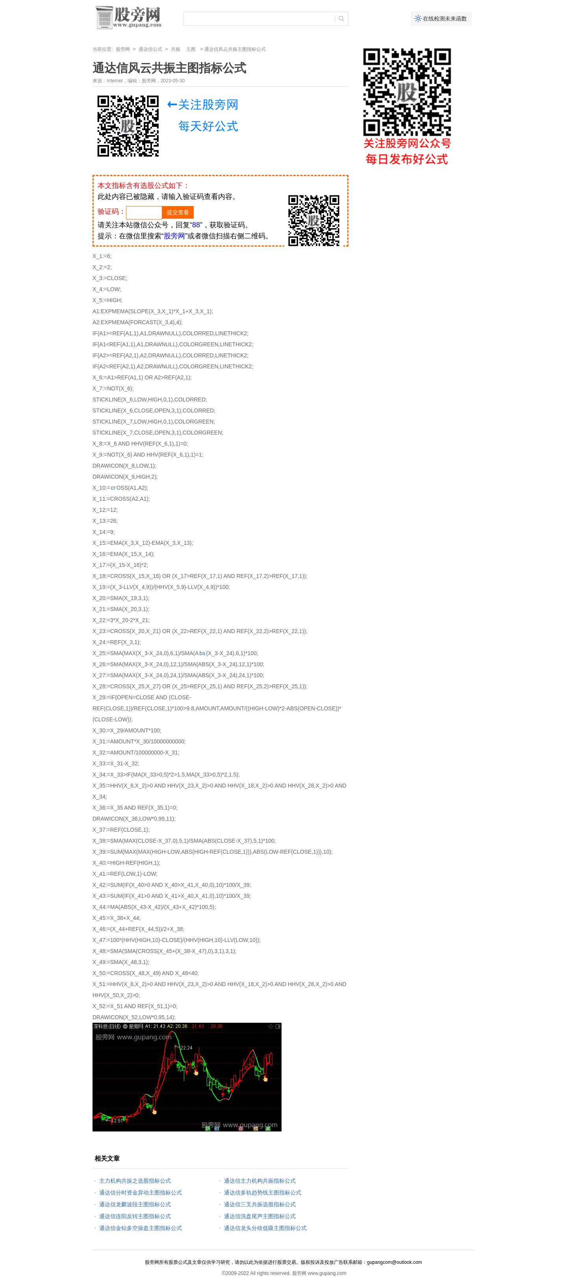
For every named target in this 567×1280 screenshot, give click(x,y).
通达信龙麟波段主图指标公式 (135, 1204)
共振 (175, 49)
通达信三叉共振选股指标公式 (260, 1204)
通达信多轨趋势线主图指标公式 (262, 1192)
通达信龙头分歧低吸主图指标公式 (265, 1228)
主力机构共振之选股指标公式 (135, 1181)
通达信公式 (150, 49)
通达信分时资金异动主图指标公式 (140, 1192)
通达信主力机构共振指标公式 (260, 1181)
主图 (191, 49)
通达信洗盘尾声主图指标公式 (260, 1216)
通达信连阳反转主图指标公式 (135, 1216)
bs (203, 653)
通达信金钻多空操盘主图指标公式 (140, 1228)
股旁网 (123, 49)
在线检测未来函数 (445, 18)
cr (113, 488)
